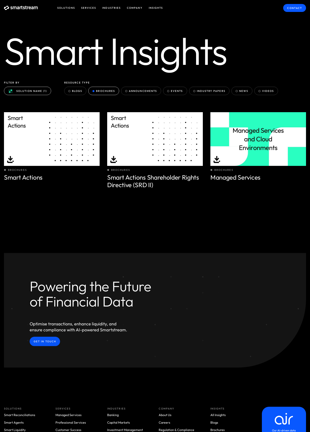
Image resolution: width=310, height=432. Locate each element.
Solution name (27, 91)
